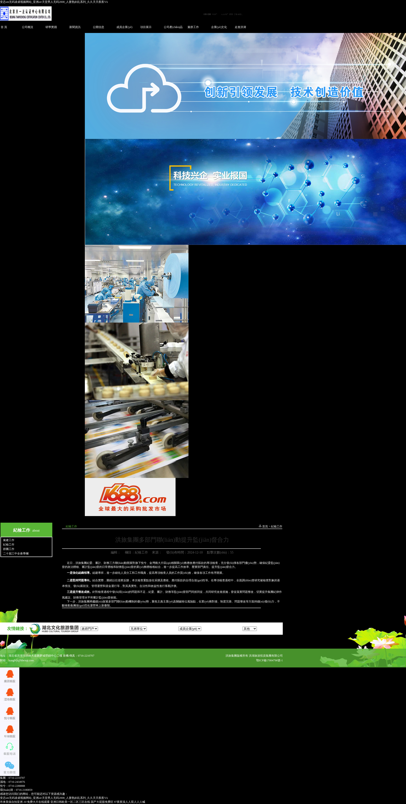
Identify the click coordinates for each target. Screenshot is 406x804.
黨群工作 (193, 27)
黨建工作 (8, 540)
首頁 (265, 526)
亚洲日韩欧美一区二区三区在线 (70, 802)
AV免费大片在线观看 (36, 802)
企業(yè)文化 (219, 27)
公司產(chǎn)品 (173, 27)
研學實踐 (51, 27)
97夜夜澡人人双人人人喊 (129, 802)
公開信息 (98, 27)
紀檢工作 (8, 544)
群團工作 (8, 549)
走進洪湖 (240, 27)
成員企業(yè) (124, 27)
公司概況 (27, 27)
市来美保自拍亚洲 (11, 802)
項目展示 (146, 27)
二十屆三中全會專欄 (16, 553)
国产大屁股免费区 (102, 802)
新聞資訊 (75, 27)
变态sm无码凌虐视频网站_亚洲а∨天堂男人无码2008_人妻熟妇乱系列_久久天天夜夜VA (54, 2)
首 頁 (4, 27)
